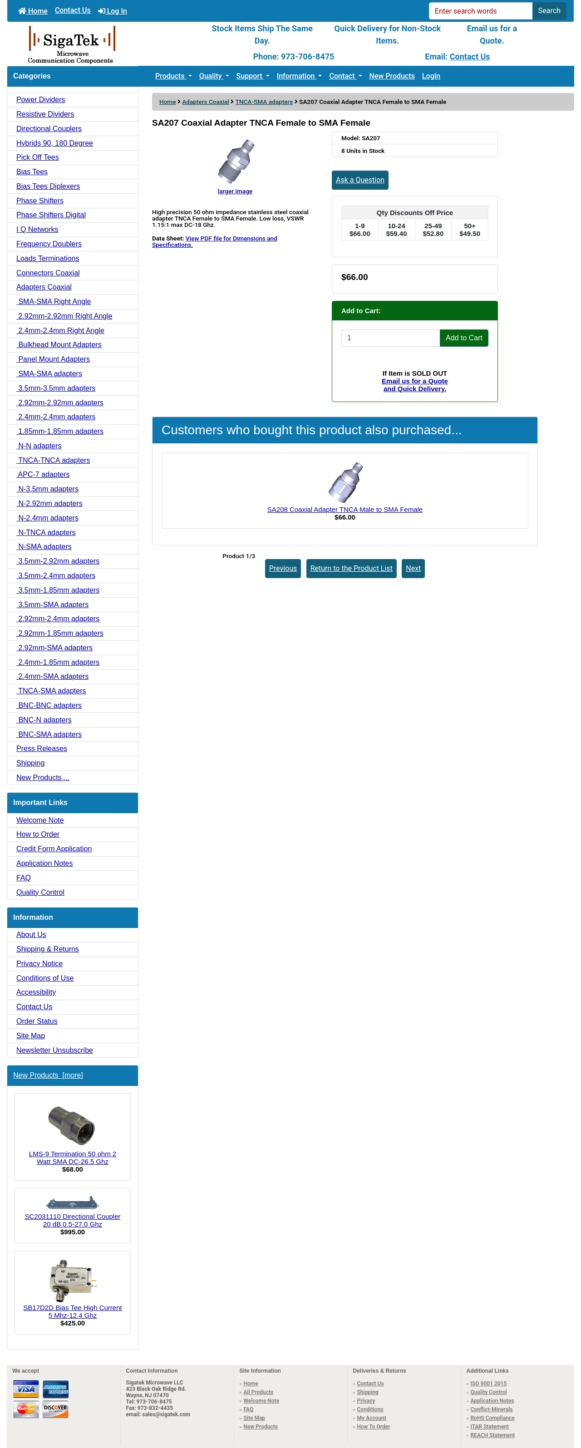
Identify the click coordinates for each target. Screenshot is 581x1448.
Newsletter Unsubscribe (54, 1050)
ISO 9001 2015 (489, 1383)
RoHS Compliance (493, 1418)
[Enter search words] (481, 11)
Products (171, 76)
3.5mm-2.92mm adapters (57, 561)
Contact (342, 76)
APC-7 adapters (42, 474)
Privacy (366, 1401)
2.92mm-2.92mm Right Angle (64, 316)
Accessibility (36, 992)
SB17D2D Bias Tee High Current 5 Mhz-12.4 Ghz (72, 1288)
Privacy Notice (39, 963)
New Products (392, 76)
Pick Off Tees (37, 157)
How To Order (373, 1426)
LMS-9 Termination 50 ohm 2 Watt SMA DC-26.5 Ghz (72, 1133)
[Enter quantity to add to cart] (390, 338)
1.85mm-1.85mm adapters (59, 431)
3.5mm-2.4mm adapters (55, 575)
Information (297, 76)
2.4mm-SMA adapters (52, 676)
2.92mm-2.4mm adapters (57, 619)
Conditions (370, 1409)
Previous (283, 568)
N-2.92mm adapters (49, 503)
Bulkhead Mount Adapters (59, 345)
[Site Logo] (101, 44)
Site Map (30, 1036)
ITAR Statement (490, 1426)
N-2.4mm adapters (47, 518)
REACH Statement (493, 1435)
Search (549, 10)
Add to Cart (464, 338)
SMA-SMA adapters (49, 374)
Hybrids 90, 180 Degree (54, 143)
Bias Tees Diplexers (48, 186)
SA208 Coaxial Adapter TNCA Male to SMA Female (345, 509)
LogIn (431, 76)
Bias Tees (32, 172)
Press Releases (41, 748)
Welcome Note (40, 820)
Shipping (30, 763)
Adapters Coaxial (205, 101)
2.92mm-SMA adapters (54, 648)
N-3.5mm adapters (47, 489)
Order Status (37, 1021)
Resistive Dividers (45, 114)
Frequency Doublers (49, 244)
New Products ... (42, 777)
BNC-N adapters (44, 720)
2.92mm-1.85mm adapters (59, 633)
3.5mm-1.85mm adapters (57, 590)
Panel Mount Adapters (53, 359)
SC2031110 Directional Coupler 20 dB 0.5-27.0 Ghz (73, 1212)
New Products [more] (48, 1075)
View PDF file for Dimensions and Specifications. (214, 241)
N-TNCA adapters (46, 532)
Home (33, 11)
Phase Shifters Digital (51, 215)
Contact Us (73, 10)
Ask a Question (360, 180)
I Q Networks (37, 229)
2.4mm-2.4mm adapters (55, 417)
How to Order (37, 834)
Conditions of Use (45, 978)
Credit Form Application (54, 849)
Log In (112, 11)
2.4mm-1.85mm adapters (57, 662)
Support (250, 76)
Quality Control (40, 892)
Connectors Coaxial (48, 273)
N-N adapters (39, 446)
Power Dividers (40, 99)
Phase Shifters (40, 201)
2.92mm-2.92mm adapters (59, 403)
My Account (371, 1418)
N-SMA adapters (44, 546)
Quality (211, 76)
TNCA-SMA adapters (264, 101)
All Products (259, 1392)
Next (413, 568)
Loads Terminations (47, 258)
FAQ (23, 878)
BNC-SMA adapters (49, 734)
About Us (31, 934)
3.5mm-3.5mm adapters (55, 388)
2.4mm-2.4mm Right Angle (60, 330)
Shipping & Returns (47, 949)
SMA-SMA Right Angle (53, 301)
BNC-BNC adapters (49, 705)
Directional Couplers (49, 129)
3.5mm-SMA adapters (52, 605)
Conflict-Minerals (492, 1409)
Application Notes (44, 863)
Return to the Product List (351, 568)
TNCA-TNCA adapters (53, 460)
